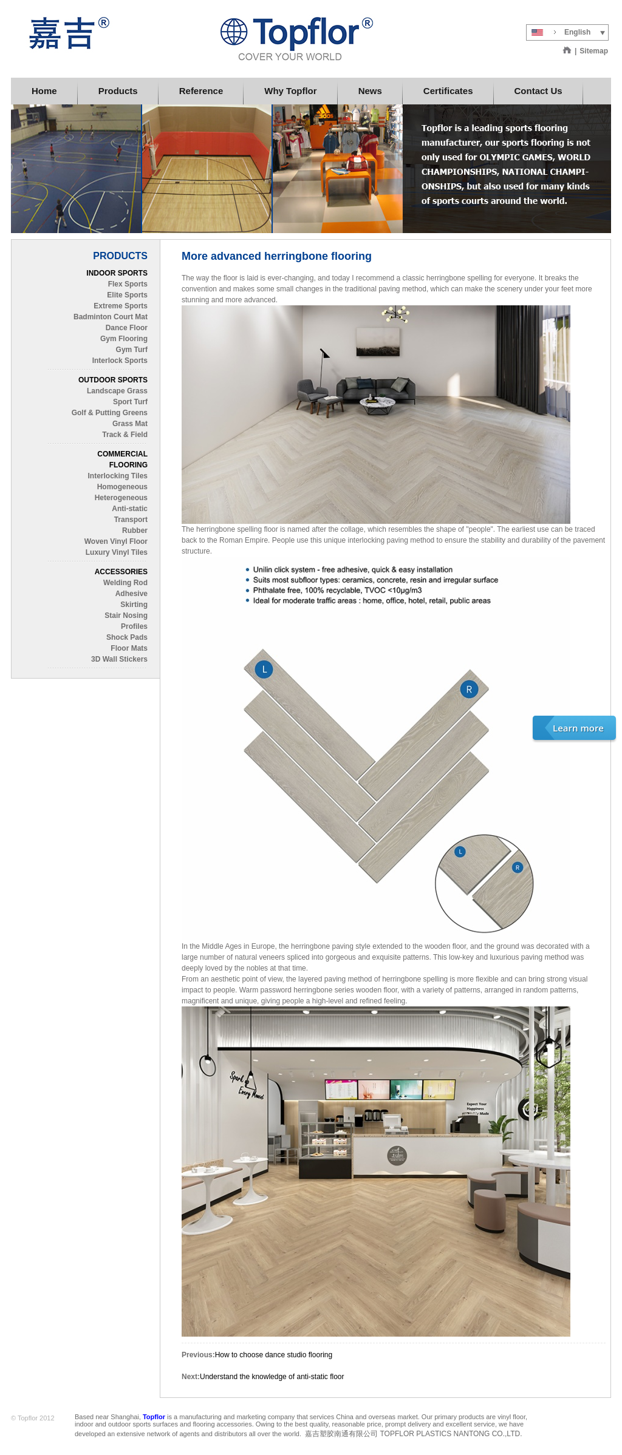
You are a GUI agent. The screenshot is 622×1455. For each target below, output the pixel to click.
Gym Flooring (124, 338)
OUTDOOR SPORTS (113, 380)
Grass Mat (130, 423)
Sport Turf (130, 402)
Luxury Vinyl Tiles (117, 552)
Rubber (135, 530)
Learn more (578, 728)
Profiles (134, 626)
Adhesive (131, 593)
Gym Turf (132, 349)
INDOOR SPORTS (117, 273)
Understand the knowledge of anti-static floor (272, 1376)
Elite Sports (127, 295)
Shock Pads (127, 637)
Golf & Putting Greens (110, 413)
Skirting (134, 604)
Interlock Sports (120, 360)
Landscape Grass (117, 391)
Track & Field (125, 434)
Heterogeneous (121, 497)
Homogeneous (122, 487)
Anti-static (130, 508)
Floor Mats (129, 648)
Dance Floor (127, 328)
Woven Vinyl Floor (116, 541)
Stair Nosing (126, 615)
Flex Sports (128, 284)
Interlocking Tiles (118, 476)
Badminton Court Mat (110, 317)
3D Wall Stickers (119, 659)
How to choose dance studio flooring (273, 1355)
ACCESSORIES (121, 572)
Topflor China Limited (195, 39)
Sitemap (593, 51)
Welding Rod (125, 582)
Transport (131, 519)
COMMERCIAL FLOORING (122, 459)
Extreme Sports (121, 306)
